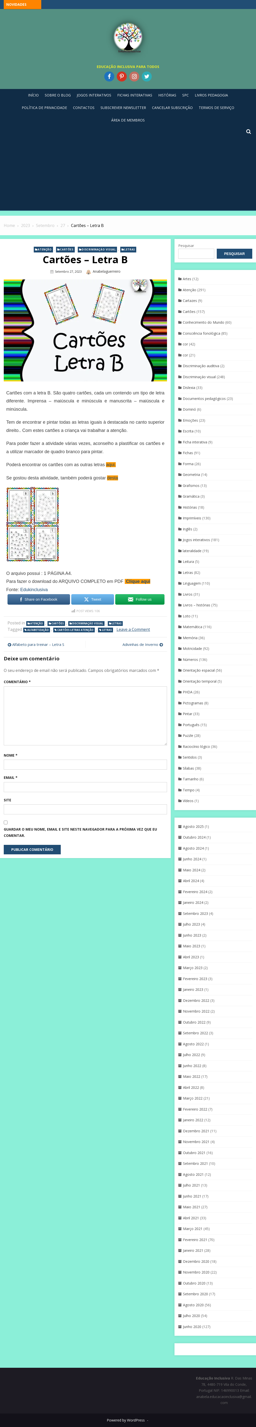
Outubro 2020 (194, 1283)
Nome (11, 755)
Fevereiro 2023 (195, 978)
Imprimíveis (192, 518)
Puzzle (188, 735)
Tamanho (190, 779)
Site (7, 800)
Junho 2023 (192, 935)
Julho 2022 (191, 1054)
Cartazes (190, 300)
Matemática (192, 626)
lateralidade (192, 550)
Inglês (187, 529)
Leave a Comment (133, 629)
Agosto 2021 (193, 1174)
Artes (187, 278)
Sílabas (188, 768)
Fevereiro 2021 (195, 1239)
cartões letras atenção (75, 630)
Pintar (187, 713)
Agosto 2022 (193, 1044)
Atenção (45, 249)
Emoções (190, 420)
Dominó (189, 409)
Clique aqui (138, 581)
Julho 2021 (191, 1185)
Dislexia (189, 387)
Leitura (188, 561)
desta (112, 477)
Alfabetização (38, 630)
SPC (185, 95)
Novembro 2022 (196, 1011)
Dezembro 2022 (196, 1000)
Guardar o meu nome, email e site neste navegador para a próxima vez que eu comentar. (80, 832)
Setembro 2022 (195, 1033)
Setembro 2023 (195, 913)
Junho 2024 (192, 859)
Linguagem (192, 583)
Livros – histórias (196, 605)
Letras (129, 249)
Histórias (167, 95)
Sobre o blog (58, 95)
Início (33, 95)
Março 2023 (192, 967)
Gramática (191, 496)
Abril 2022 (191, 1087)
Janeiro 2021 (193, 1250)
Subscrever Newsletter (123, 107)
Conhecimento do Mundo (203, 322)
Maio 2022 (191, 1076)
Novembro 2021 (196, 1141)
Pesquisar (186, 245)
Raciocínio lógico (196, 746)
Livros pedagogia (211, 95)
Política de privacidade (44, 107)
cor (185, 344)
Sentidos (190, 757)
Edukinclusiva (34, 589)
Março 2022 (192, 1098)
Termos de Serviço (216, 107)
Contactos (83, 107)
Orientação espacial (199, 670)
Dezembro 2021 (196, 1131)
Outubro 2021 (194, 1152)
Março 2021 (192, 1228)
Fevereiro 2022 (195, 1109)
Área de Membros (128, 120)
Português (191, 724)
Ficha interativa (195, 442)
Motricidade (192, 648)
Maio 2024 (191, 870)
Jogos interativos (196, 539)
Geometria (191, 474)
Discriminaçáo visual (99, 249)
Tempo (188, 790)
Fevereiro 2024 (195, 891)
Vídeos (188, 800)
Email (11, 777)
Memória (190, 637)
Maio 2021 (191, 1207)
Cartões (66, 249)
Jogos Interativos (94, 95)
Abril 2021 (191, 1218)
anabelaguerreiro (106, 271)
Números (190, 659)
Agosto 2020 (193, 1305)
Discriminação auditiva (201, 365)
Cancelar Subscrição (172, 107)
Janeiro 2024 (193, 902)
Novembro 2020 (196, 1272)
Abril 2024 (191, 880)
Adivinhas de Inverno (140, 644)
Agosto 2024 (193, 848)
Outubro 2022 (194, 1022)
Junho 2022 (192, 1065)
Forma (188, 463)
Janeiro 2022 (193, 1120)
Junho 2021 (192, 1196)
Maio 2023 (191, 946)
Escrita (188, 431)
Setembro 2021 (195, 1163)
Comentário (17, 681)
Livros (187, 594)
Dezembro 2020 (196, 1261)
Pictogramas (193, 703)
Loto (186, 616)
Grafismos (191, 485)
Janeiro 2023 (193, 989)
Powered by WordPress (126, 1420)
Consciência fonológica (201, 333)
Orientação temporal (199, 681)
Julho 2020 (191, 1315)
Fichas (188, 452)
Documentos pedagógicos (204, 398)
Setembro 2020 (195, 1294)
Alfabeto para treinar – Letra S (38, 644)
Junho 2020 (192, 1326)
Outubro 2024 (194, 837)
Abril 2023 (191, 957)
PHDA (187, 692)
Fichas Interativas (134, 95)
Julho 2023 (191, 924)
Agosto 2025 (193, 826)
